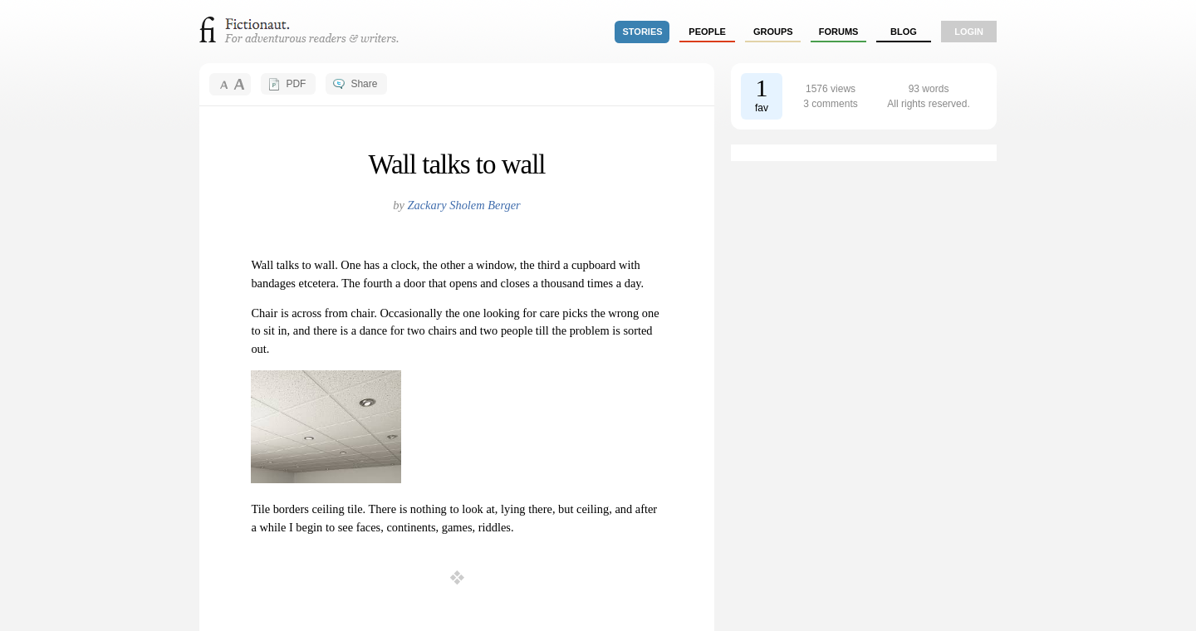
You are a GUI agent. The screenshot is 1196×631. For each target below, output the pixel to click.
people (707, 32)
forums (839, 32)
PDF (296, 84)
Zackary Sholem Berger (464, 205)
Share (363, 84)
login (968, 32)
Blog (903, 32)
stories (643, 32)
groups (773, 32)
